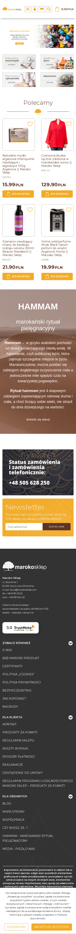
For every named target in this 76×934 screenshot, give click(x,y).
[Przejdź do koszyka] (67, 9)
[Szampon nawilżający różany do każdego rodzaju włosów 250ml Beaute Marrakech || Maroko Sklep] (18, 248)
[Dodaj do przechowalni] (30, 125)
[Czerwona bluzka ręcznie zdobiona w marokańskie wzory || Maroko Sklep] (56, 160)
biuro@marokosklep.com (23, 589)
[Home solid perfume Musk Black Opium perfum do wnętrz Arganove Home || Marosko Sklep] (56, 248)
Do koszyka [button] (18, 194)
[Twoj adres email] (24, 526)
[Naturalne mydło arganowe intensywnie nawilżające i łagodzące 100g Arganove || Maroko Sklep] (18, 164)
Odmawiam (16, 927)
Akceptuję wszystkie (51, 927)
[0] (38, 36)
